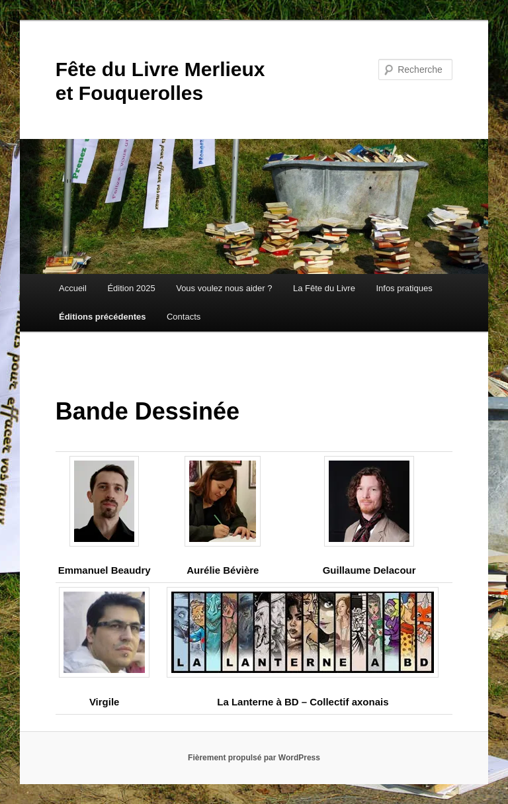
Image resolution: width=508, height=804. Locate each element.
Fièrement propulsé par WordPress (254, 757)
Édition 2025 (131, 288)
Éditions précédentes (102, 317)
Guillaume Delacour (369, 570)
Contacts (183, 317)
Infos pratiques (404, 288)
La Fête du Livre (324, 288)
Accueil (73, 288)
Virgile (104, 701)
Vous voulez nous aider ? (224, 288)
